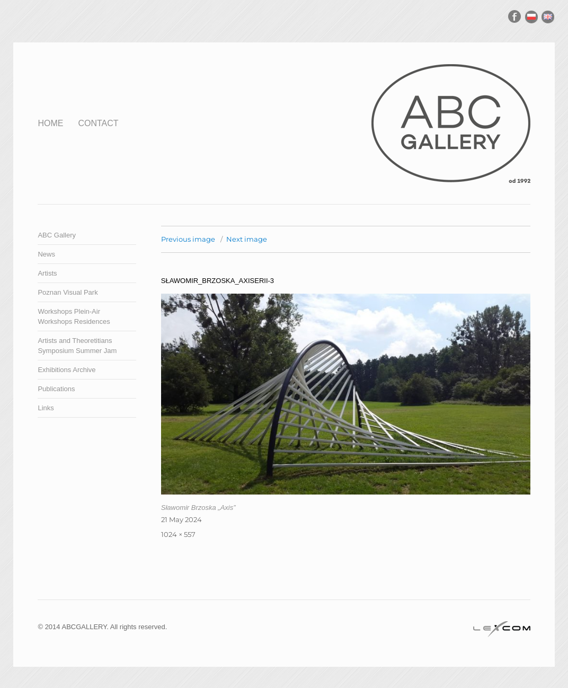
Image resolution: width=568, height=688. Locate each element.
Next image (246, 239)
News (46, 254)
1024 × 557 (178, 534)
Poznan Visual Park (67, 292)
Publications (56, 389)
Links (46, 408)
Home (50, 123)
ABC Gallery (57, 235)
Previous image (188, 239)
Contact (98, 123)
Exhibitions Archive (66, 370)
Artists (47, 273)
